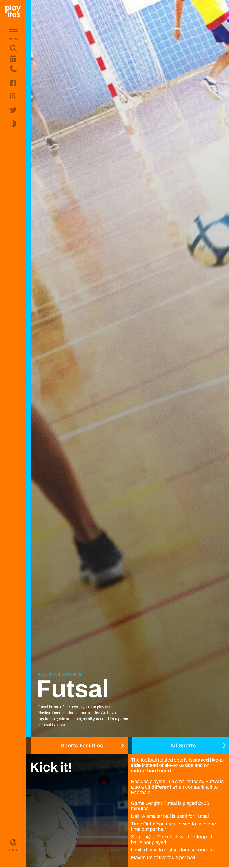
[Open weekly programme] (13, 58)
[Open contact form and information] (13, 68)
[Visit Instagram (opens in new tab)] (13, 96)
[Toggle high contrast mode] (13, 123)
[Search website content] (13, 48)
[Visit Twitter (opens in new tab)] (13, 110)
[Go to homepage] (13, 11)
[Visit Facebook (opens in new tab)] (13, 82)
